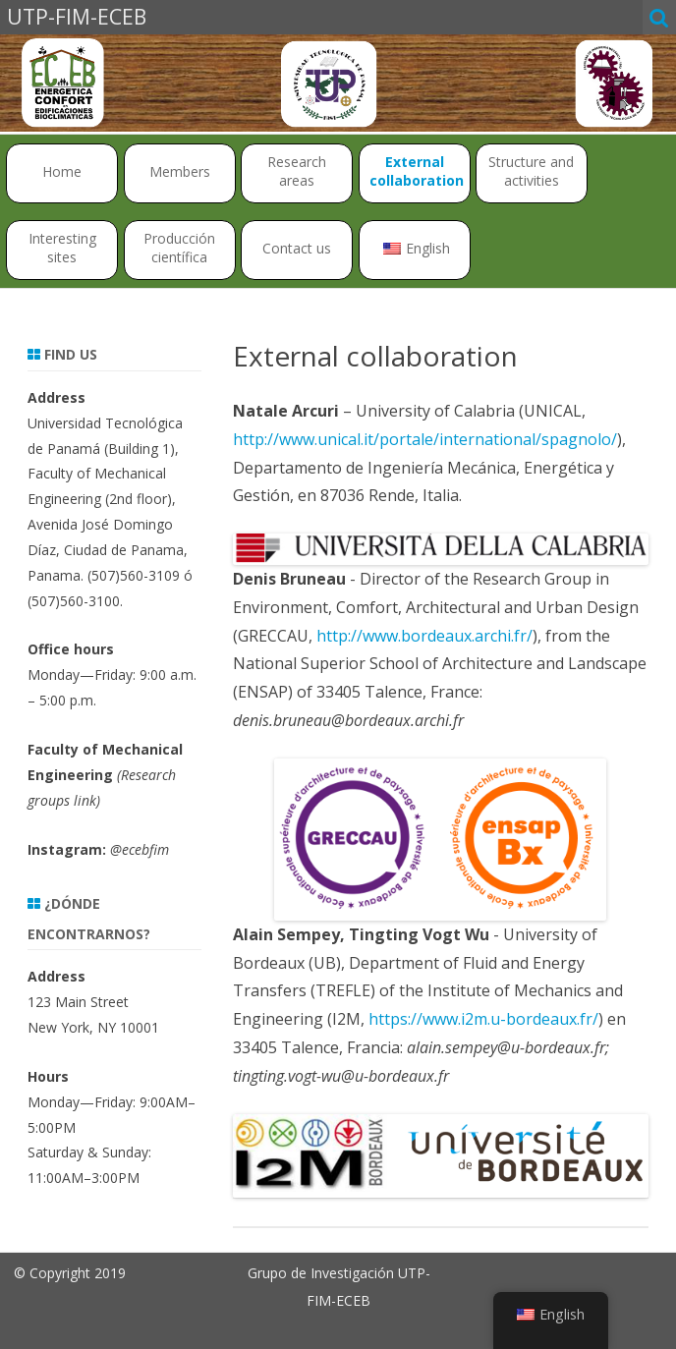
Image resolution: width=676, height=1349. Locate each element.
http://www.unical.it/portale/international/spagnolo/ (425, 439)
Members (179, 171)
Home (62, 171)
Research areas (296, 171)
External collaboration (416, 171)
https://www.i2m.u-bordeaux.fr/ (483, 1019)
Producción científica (179, 247)
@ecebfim (139, 849)
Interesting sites (62, 247)
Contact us (296, 248)
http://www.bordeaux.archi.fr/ (424, 635)
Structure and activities (531, 171)
